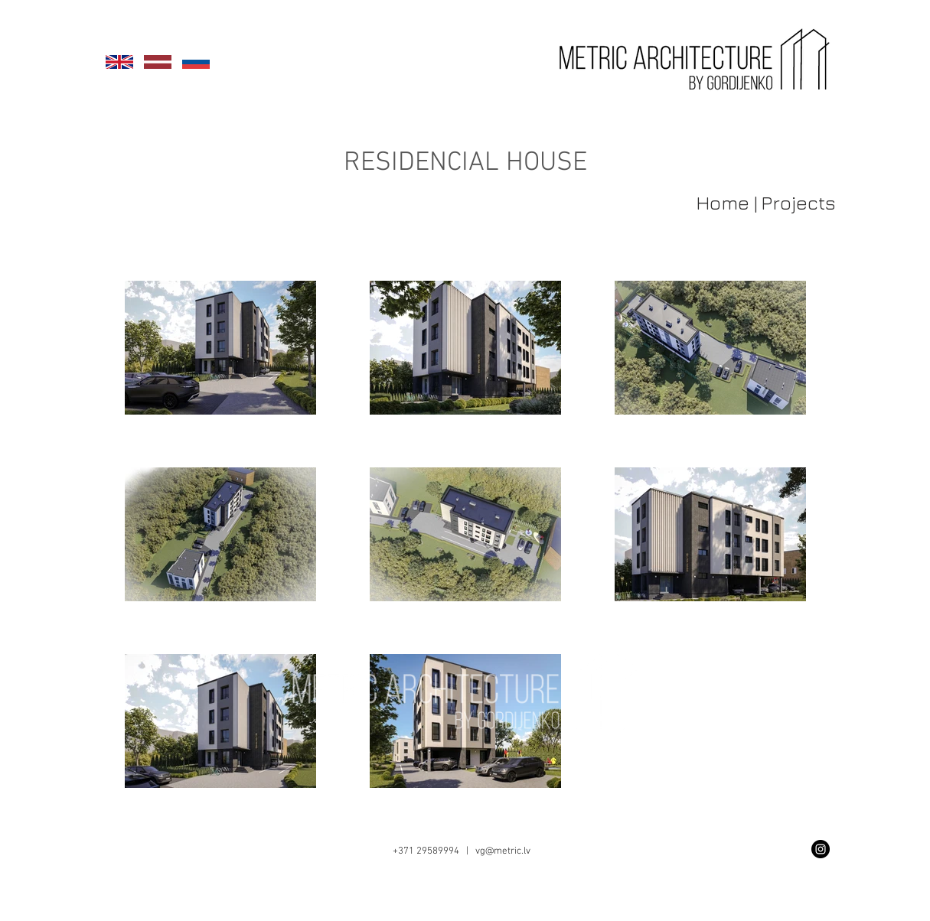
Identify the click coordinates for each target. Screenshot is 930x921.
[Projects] (799, 202)
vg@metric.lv (502, 851)
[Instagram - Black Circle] (820, 849)
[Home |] (718, 202)
